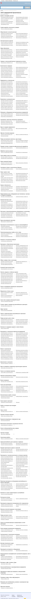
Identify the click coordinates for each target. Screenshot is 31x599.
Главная (2, 10)
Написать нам (15, 0)
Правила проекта (20, 596)
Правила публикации (8, 0)
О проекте (3, 0)
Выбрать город (3, 596)
